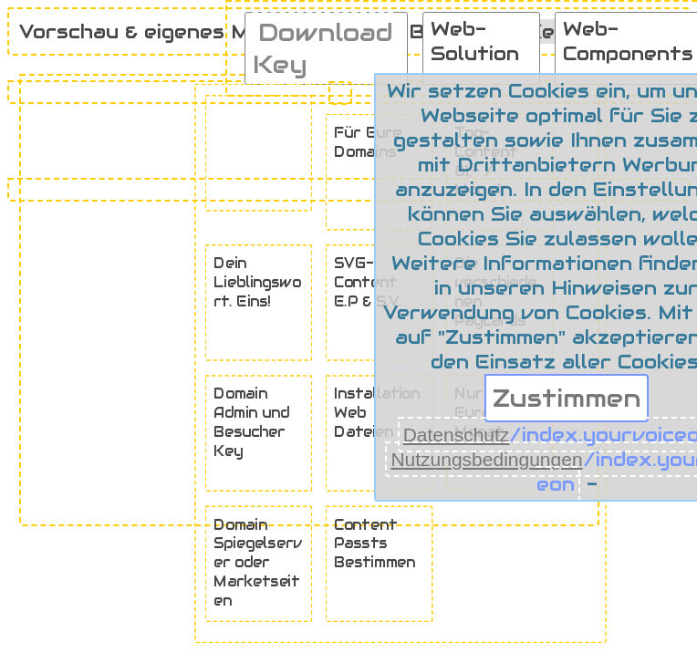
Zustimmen (566, 398)
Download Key (323, 48)
